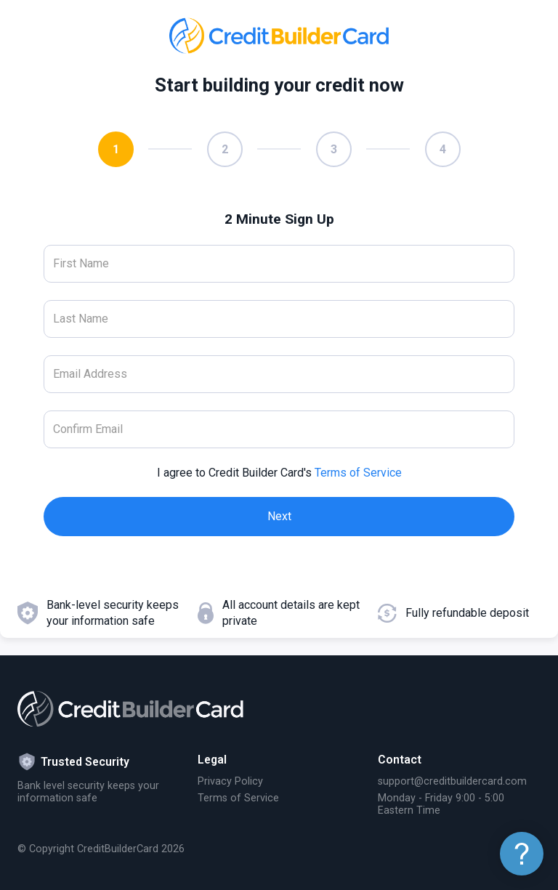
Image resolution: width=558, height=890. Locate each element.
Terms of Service (358, 473)
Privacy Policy (230, 781)
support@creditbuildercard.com (452, 781)
